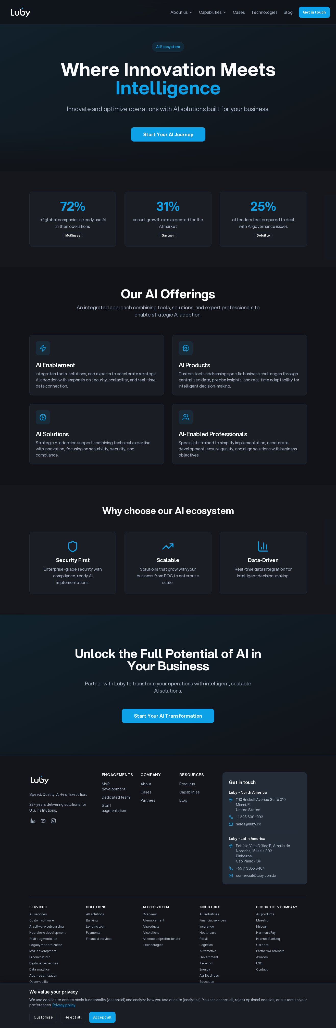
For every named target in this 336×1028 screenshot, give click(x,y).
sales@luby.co (248, 824)
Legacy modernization (45, 945)
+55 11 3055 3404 (250, 868)
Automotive (208, 951)
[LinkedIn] (32, 820)
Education (207, 982)
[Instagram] (53, 820)
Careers (262, 945)
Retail (204, 939)
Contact (262, 969)
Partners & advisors (270, 951)
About (146, 784)
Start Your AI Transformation (168, 715)
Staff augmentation (114, 808)
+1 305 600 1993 (249, 817)
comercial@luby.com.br (256, 875)
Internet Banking (268, 939)
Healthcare (208, 933)
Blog (288, 12)
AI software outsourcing (46, 927)
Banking (92, 920)
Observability (38, 982)
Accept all (102, 1017)
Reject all (73, 1017)
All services (38, 914)
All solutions (95, 914)
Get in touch (314, 12)
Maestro (262, 920)
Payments (93, 933)
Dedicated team (116, 797)
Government (209, 957)
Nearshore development (47, 933)
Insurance (207, 927)
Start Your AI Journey (168, 134)
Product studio (39, 957)
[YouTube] (43, 820)
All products (265, 914)
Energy (205, 969)
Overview (150, 914)
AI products (151, 927)
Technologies (264, 12)
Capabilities (189, 792)
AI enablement (153, 920)
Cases (239, 12)
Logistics (206, 945)
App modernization (43, 976)
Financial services (99, 939)
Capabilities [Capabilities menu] (213, 12)
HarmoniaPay (266, 933)
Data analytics (39, 969)
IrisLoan (262, 927)
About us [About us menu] (181, 12)
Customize (43, 1017)
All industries (209, 914)
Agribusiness (209, 976)
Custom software (41, 920)
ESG (259, 963)
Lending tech (95, 927)
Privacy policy (64, 1005)
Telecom (206, 963)
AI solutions (151, 933)
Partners (148, 800)
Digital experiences (43, 963)
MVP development (113, 786)
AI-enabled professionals (161, 939)
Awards (262, 957)
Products (187, 784)
